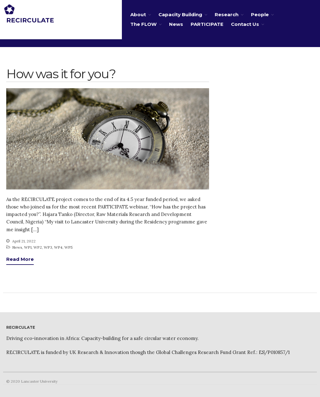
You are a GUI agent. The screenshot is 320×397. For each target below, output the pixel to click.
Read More (20, 259)
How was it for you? (61, 73)
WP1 (28, 247)
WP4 (58, 247)
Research (226, 14)
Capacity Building (180, 14)
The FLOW (143, 24)
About (138, 14)
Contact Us (245, 24)
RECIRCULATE (30, 20)
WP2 (37, 247)
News (176, 24)
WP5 (68, 247)
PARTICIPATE (207, 24)
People (260, 14)
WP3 (48, 247)
